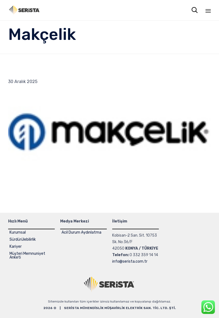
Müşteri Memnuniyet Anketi (27, 255)
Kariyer (15, 246)
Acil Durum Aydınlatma (81, 232)
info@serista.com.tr (129, 261)
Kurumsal (17, 232)
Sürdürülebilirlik (22, 239)
